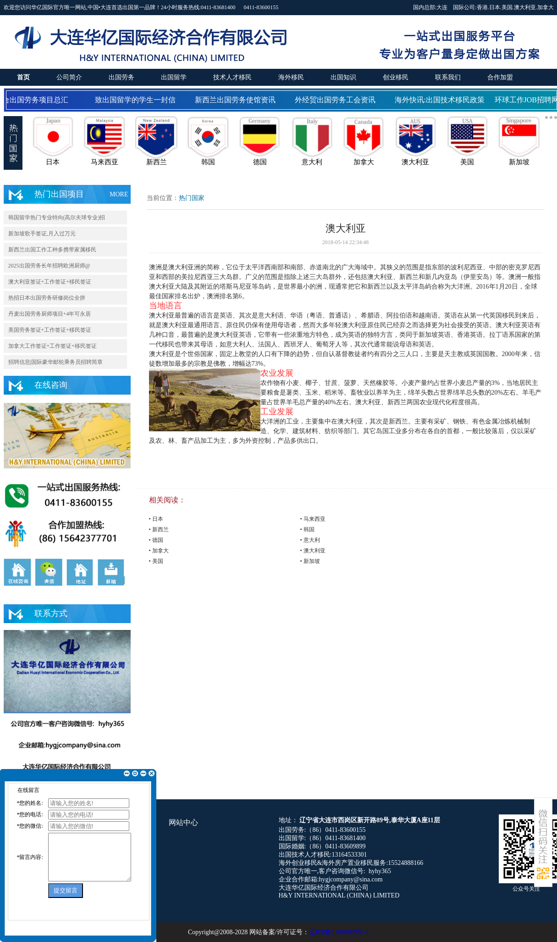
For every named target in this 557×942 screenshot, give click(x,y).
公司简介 (69, 77)
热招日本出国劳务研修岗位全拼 (46, 298)
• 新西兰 (159, 529)
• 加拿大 (159, 550)
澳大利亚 (525, 7)
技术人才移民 (232, 77)
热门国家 (191, 198)
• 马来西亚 (312, 519)
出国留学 (174, 77)
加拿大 (545, 7)
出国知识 (343, 77)
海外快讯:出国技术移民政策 (445, 100)
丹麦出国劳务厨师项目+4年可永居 (49, 314)
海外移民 (291, 77)
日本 (494, 7)
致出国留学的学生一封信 (140, 100)
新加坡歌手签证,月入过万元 (42, 233)
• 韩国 (307, 529)
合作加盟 (500, 77)
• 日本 (156, 519)
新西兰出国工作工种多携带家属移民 (52, 249)
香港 (482, 7)
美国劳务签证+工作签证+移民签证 (50, 330)
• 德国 (156, 540)
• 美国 (156, 561)
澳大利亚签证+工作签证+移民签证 (50, 282)
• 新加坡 (310, 561)
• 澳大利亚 (312, 550)
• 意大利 (310, 540)
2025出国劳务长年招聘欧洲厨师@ (49, 265)
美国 (507, 7)
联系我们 (448, 77)
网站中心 (183, 822)
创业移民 (395, 77)
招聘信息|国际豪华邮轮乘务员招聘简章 (55, 362)
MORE (119, 194)
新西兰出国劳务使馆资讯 (240, 100)
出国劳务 (121, 77)
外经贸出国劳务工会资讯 (340, 100)
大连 (441, 7)
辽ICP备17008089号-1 (339, 932)
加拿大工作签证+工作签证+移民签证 (52, 346)
